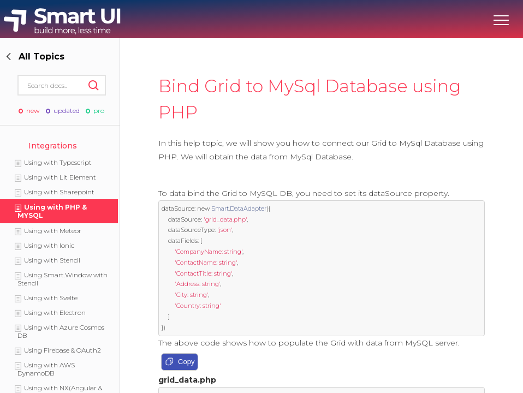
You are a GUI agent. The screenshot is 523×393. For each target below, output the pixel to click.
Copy (179, 362)
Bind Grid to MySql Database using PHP (309, 99)
